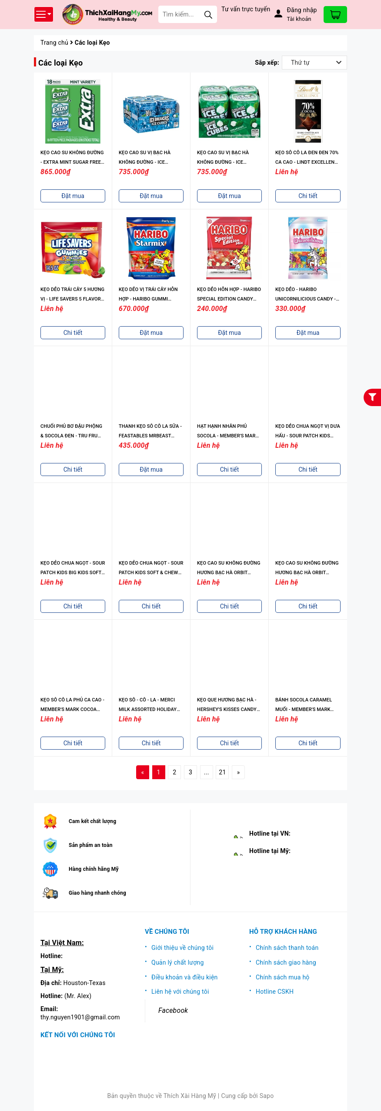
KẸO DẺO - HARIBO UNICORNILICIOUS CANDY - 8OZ (305, 299)
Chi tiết (308, 195)
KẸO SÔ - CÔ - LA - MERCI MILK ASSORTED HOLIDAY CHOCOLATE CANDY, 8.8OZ (149, 709)
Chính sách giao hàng (286, 962)
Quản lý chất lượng (177, 962)
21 (222, 772)
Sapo (267, 1095)
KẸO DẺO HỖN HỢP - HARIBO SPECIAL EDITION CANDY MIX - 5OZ (229, 299)
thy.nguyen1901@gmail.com (80, 1017)
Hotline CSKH (275, 991)
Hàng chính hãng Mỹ (94, 869)
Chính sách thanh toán (287, 947)
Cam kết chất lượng (92, 821)
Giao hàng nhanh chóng (97, 893)
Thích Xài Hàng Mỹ (190, 1095)
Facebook (173, 1010)
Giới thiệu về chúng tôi (182, 947)
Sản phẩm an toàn (91, 845)
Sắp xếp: (267, 62)
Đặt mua (72, 195)
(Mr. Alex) (77, 995)
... (206, 772)
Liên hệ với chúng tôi (180, 991)
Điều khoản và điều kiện (184, 977)
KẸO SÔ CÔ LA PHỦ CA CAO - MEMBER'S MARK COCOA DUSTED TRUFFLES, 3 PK (72, 709)
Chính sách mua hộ (283, 977)
